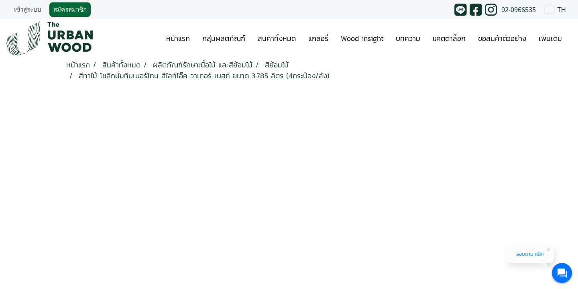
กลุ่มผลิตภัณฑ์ (223, 38)
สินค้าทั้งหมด (277, 38)
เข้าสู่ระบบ (27, 9)
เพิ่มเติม (550, 38)
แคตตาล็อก (449, 38)
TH (555, 9)
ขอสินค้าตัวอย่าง (502, 38)
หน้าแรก (178, 38)
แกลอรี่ (318, 38)
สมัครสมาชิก (70, 9)
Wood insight (362, 38)
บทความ (408, 38)
